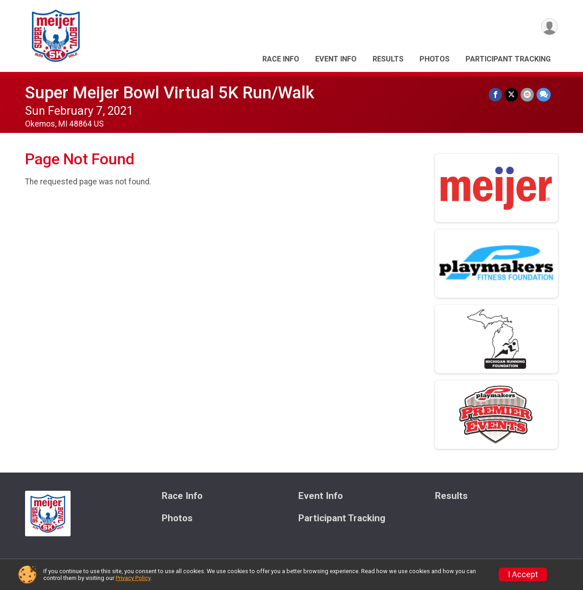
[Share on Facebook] (495, 94)
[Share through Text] (544, 94)
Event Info (336, 59)
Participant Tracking (508, 59)
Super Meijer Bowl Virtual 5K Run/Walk (169, 92)
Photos (434, 59)
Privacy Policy (133, 578)
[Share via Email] (527, 94)
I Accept (523, 574)
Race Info (280, 59)
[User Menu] (549, 26)
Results (388, 59)
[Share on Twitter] (511, 94)
